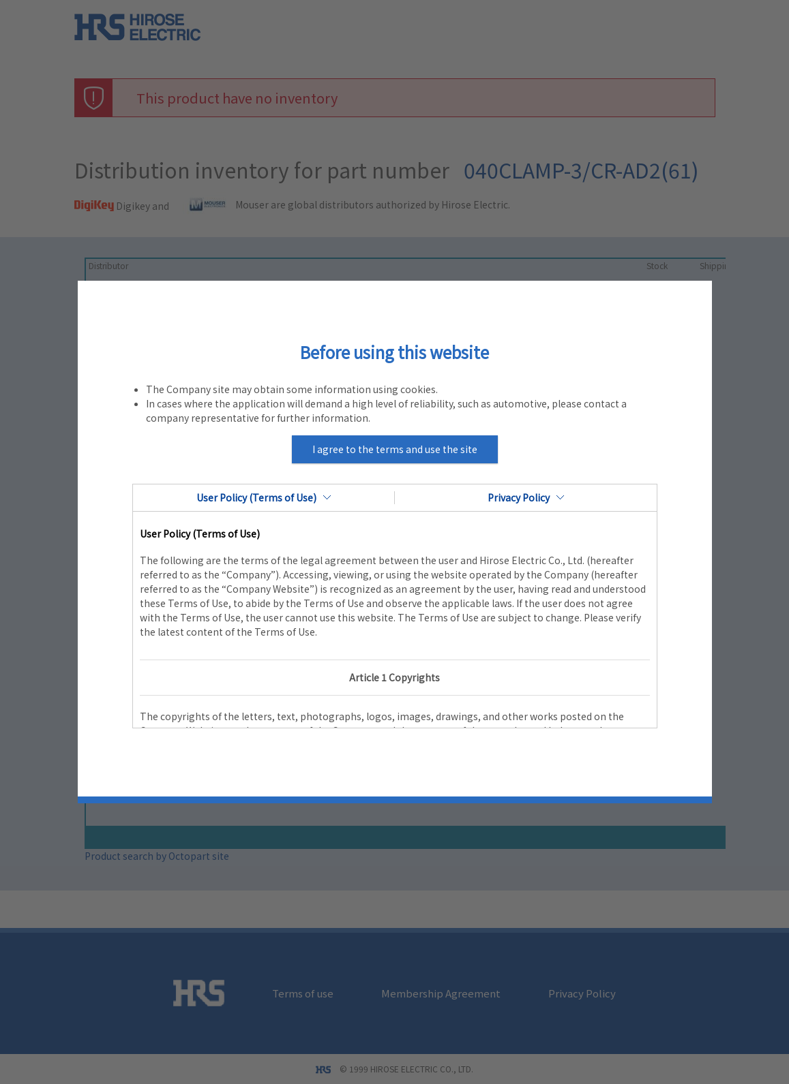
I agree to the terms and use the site (394, 449)
